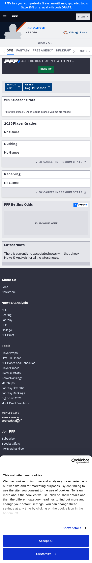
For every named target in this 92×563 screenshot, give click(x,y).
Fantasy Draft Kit (13, 388)
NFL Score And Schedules (18, 363)
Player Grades (11, 368)
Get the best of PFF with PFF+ (39, 61)
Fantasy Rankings (13, 393)
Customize (46, 554)
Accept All (46, 540)
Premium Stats (11, 373)
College (7, 330)
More (85, 51)
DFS (4, 325)
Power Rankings (12, 378)
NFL (4, 310)
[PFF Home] (14, 16)
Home (14, 50)
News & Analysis (16, 257)
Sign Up (46, 69)
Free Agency (48, 50)
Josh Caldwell (35, 28)
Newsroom (9, 292)
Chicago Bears (75, 32)
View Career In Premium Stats (61, 162)
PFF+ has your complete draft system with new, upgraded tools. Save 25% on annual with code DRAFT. (46, 5)
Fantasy (28, 50)
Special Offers (11, 443)
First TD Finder (11, 358)
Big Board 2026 (12, 398)
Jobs (5, 287)
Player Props (10, 353)
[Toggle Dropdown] (13, 87)
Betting (7, 315)
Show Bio (45, 42)
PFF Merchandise (13, 448)
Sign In (83, 16)
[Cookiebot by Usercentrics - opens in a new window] (71, 461)
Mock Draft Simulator (15, 403)
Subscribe (8, 438)
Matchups (8, 383)
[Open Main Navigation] (5, 16)
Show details (72, 528)
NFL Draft (8, 335)
